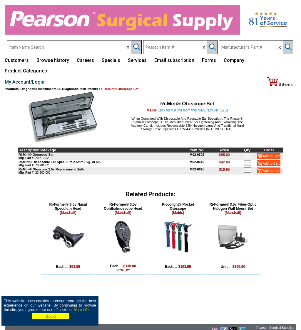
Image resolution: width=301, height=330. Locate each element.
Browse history (52, 60)
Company (234, 60)
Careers (85, 60)
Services (137, 60)
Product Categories (26, 71)
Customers (17, 60)
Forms (209, 60)
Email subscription (174, 60)
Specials (111, 60)
